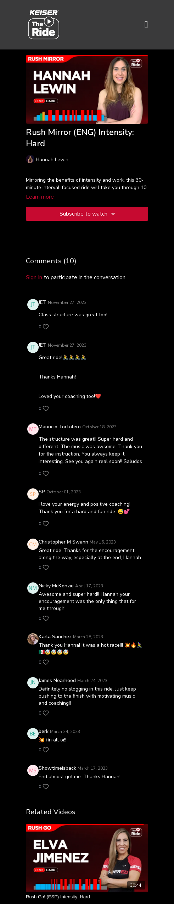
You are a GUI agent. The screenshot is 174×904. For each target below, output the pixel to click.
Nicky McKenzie (56, 585)
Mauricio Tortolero (60, 426)
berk (44, 731)
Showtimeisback (57, 768)
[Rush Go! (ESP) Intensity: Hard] (87, 896)
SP (42, 491)
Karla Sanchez (55, 636)
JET (42, 302)
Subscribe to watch (88, 214)
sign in (34, 277)
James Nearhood (57, 680)
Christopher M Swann (63, 542)
